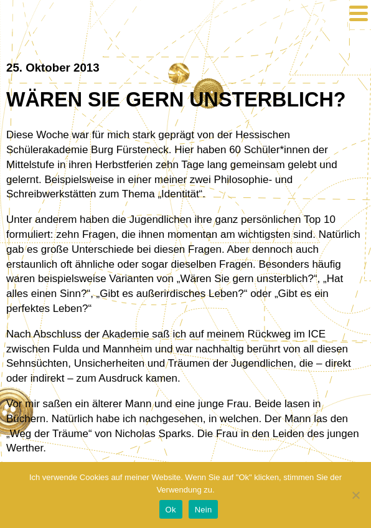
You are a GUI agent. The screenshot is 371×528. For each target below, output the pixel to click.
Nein (203, 509)
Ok (171, 509)
